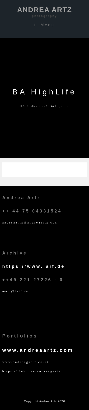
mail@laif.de (15, 291)
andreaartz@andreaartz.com (30, 222)
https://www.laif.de (33, 266)
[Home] (21, 106)
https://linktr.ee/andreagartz (31, 371)
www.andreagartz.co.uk (25, 362)
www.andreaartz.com (37, 350)
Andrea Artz (44, 12)
